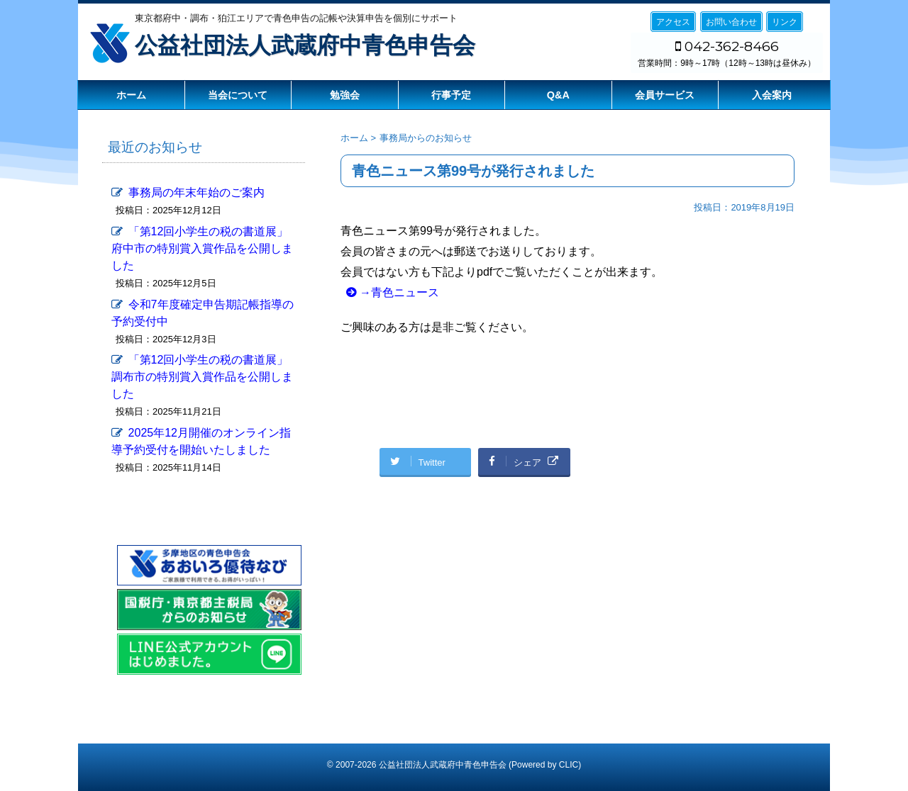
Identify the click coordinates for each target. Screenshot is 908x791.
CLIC (568, 765)
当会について (237, 95)
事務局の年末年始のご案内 (196, 192)
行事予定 (451, 95)
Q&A (558, 95)
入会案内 (772, 95)
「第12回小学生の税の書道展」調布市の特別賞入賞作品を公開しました (202, 377)
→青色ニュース (399, 292)
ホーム (131, 95)
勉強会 (345, 95)
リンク (784, 22)
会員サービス (664, 95)
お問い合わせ (731, 22)
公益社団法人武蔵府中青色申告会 (305, 45)
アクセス (673, 22)
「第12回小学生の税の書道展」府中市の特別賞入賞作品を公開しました (202, 248)
